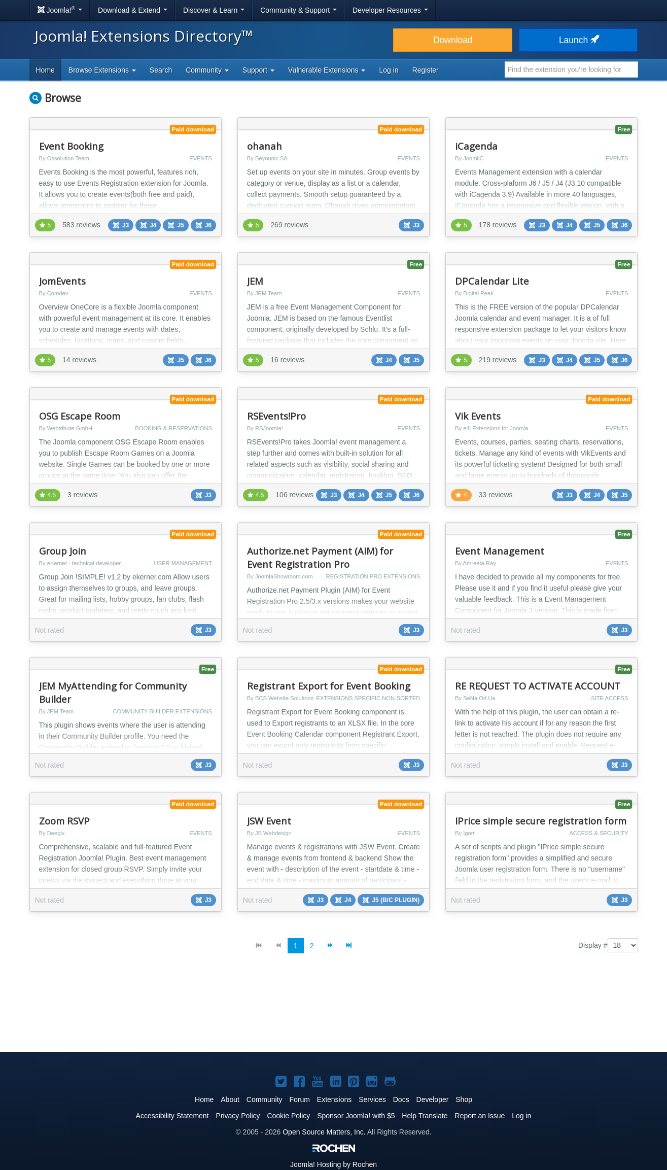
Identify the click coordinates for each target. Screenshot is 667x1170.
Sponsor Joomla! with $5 (356, 1116)
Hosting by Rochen (333, 1164)
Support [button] (258, 70)
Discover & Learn (213, 10)
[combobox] (571, 69)
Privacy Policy (238, 1116)
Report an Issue (480, 1116)
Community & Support (298, 10)
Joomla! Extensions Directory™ (143, 35)
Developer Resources (390, 10)
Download (453, 40)
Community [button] (207, 70)
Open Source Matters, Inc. (324, 1132)
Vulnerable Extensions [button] (327, 70)
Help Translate (424, 1116)
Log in (388, 70)
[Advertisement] (333, 1011)
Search (161, 70)
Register (425, 70)
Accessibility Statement (172, 1116)
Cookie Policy (288, 1116)
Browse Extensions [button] (102, 70)
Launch (578, 40)
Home (45, 70)
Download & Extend (132, 10)
